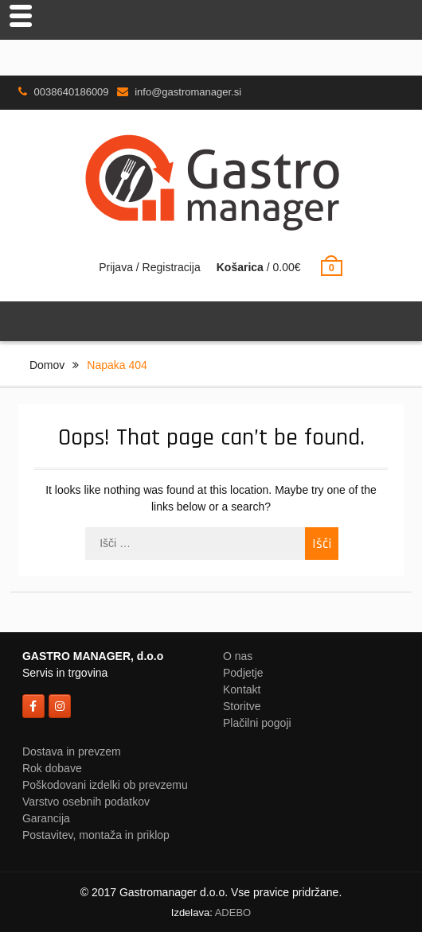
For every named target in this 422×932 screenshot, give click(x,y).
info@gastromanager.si (188, 92)
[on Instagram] (60, 706)
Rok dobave (52, 768)
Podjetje (243, 672)
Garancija (46, 818)
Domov (46, 365)
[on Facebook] (33, 706)
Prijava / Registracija (150, 267)
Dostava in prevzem (71, 751)
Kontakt (241, 689)
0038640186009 (71, 92)
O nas (237, 656)
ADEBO (233, 912)
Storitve (241, 706)
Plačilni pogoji (257, 722)
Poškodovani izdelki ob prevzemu (105, 785)
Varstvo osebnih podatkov (86, 801)
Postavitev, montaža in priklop (96, 835)
